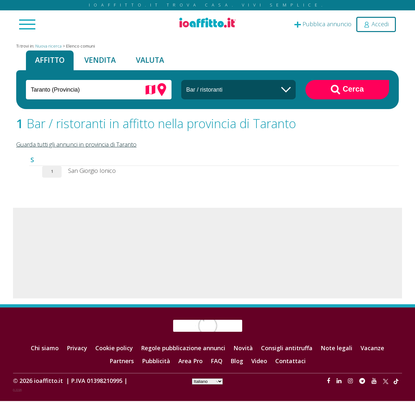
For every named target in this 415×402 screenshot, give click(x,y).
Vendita (103, 60)
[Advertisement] (207, 253)
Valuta (155, 60)
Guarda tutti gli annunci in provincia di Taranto (76, 145)
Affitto (51, 60)
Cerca (347, 90)
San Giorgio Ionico (92, 171)
